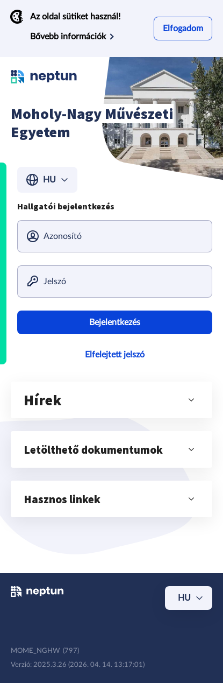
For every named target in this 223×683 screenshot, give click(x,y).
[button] (111, 400)
